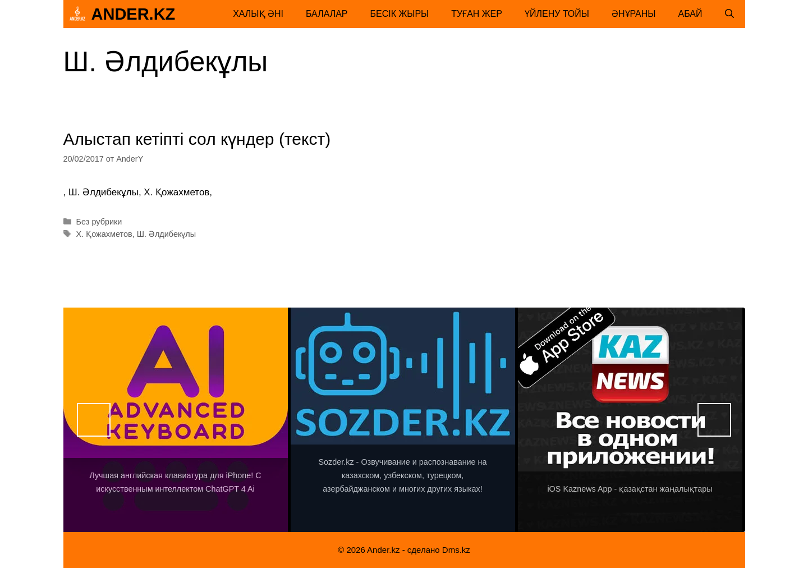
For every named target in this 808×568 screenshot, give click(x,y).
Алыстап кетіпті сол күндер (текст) (197, 139)
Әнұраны (634, 14)
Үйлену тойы (557, 14)
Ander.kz (133, 14)
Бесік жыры (399, 14)
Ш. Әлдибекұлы (166, 234)
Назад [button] (94, 420)
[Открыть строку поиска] (729, 14)
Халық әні (258, 14)
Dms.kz (456, 550)
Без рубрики (99, 221)
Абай (690, 14)
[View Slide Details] (175, 420)
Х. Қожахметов (104, 234)
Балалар (327, 14)
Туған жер (476, 14)
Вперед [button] (714, 420)
